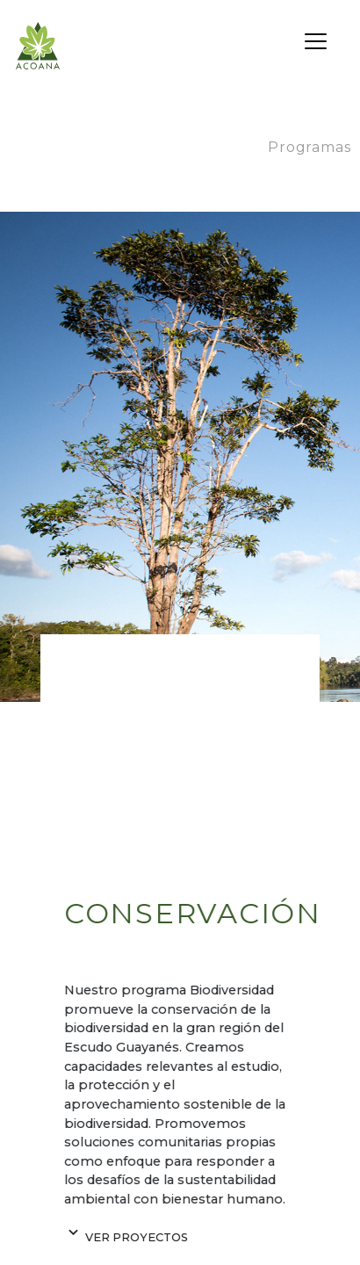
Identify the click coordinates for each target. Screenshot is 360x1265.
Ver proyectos (125, 1237)
